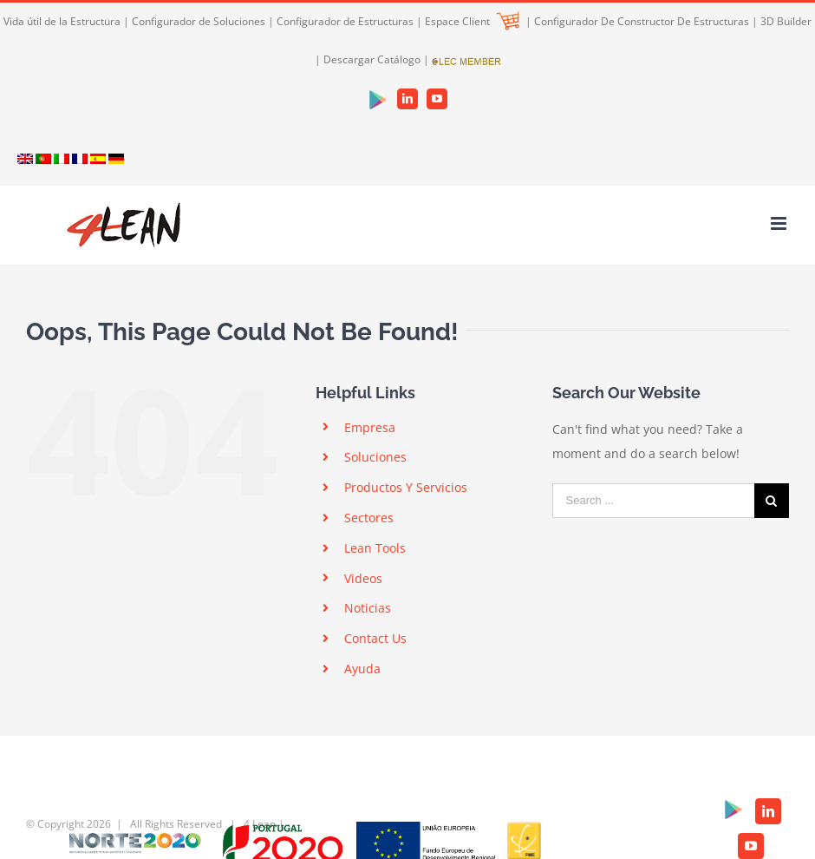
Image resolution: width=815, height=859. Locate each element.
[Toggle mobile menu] (780, 223)
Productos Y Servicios (405, 487)
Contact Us (375, 638)
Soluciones (375, 457)
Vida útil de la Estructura (62, 21)
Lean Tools (375, 548)
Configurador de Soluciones (198, 21)
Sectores (369, 517)
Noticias (367, 608)
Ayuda (362, 668)
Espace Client (472, 21)
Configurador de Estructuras (345, 21)
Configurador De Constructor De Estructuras (641, 21)
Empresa (369, 427)
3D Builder (786, 21)
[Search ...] (653, 500)
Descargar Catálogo (372, 59)
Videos (363, 578)
